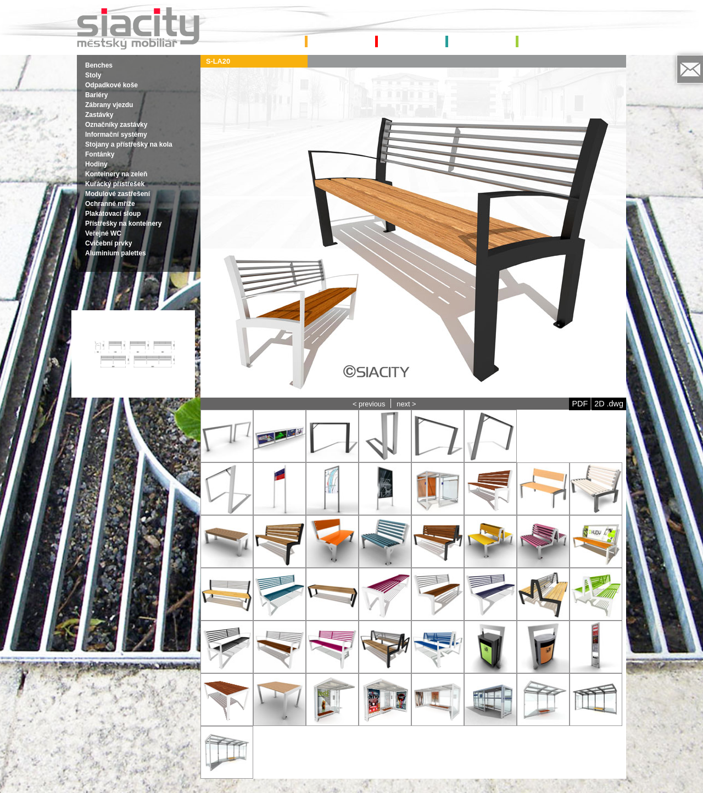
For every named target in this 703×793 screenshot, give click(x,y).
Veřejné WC (103, 233)
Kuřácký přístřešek (114, 184)
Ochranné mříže (110, 204)
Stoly (93, 75)
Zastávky (99, 115)
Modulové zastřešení (117, 194)
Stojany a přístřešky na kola (128, 144)
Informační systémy (116, 134)
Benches (99, 65)
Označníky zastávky (116, 125)
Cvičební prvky (108, 243)
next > (406, 404)
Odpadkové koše (111, 85)
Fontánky (99, 154)
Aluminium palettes (115, 253)
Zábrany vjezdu (109, 105)
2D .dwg (608, 403)
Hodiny (96, 164)
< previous (369, 404)
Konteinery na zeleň (116, 174)
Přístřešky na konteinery (123, 223)
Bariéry (96, 95)
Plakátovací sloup (113, 213)
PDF (580, 403)
